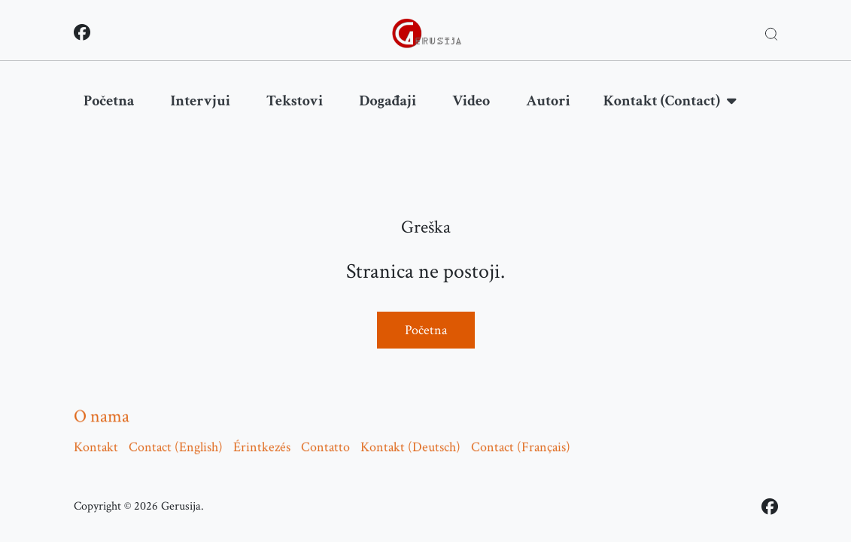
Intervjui (201, 101)
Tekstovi (294, 101)
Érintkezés (261, 442)
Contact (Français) (520, 442)
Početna (109, 101)
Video (471, 101)
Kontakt (96, 442)
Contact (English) (176, 442)
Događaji (387, 101)
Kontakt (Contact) (670, 100)
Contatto (325, 442)
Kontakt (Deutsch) (410, 442)
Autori (548, 101)
